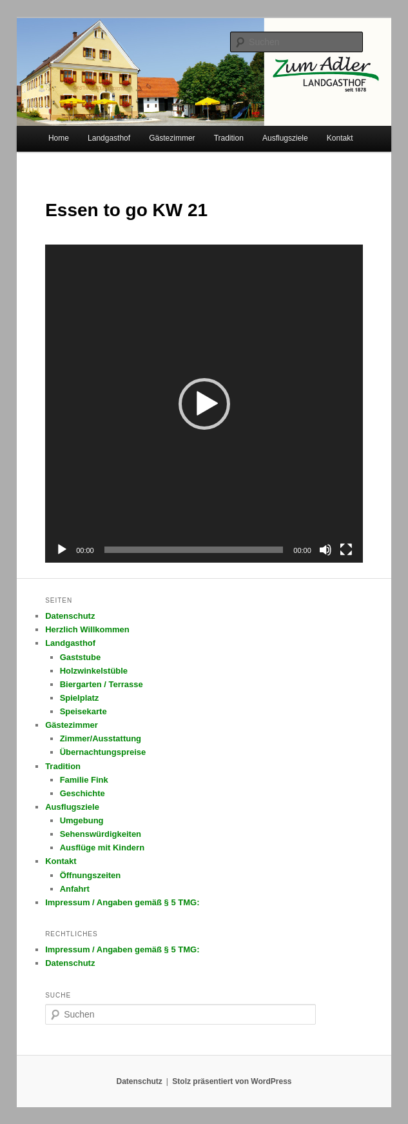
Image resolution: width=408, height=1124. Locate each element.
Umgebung (82, 820)
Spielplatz (79, 698)
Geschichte (82, 793)
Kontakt (340, 138)
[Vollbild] (346, 549)
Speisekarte (83, 711)
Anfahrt (75, 889)
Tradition (229, 138)
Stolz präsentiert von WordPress (231, 1081)
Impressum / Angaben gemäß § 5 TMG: (122, 902)
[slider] (194, 550)
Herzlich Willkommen (87, 629)
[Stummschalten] (325, 549)
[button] (204, 404)
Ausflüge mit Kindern (102, 847)
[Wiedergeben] (61, 549)
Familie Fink (84, 780)
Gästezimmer (172, 138)
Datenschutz (70, 616)
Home (58, 138)
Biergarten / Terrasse (101, 684)
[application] (204, 404)
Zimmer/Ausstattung (100, 738)
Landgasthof (109, 138)
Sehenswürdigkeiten (100, 834)
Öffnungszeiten (90, 875)
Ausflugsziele (285, 138)
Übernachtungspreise (103, 752)
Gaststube (80, 657)
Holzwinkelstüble (94, 671)
